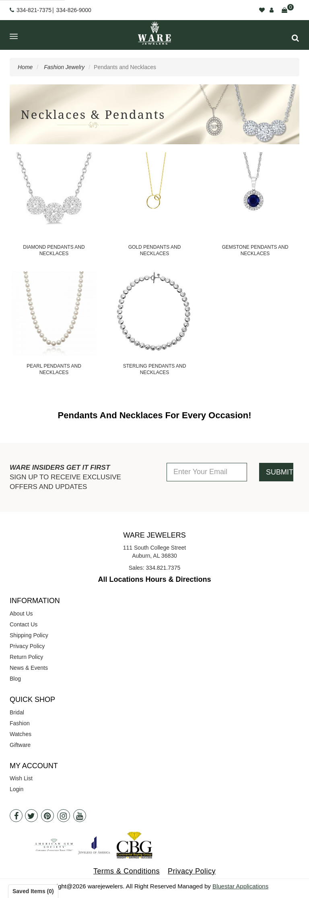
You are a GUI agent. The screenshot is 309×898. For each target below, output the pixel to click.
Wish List (21, 778)
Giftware (20, 745)
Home (25, 67)
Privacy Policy (27, 646)
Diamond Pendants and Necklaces (53, 250)
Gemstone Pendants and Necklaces (255, 250)
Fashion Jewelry (64, 67)
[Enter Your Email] (207, 472)
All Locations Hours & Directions (154, 579)
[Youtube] (79, 815)
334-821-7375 (34, 10)
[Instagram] (63, 815)
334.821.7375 (163, 568)
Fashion (20, 723)
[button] (295, 38)
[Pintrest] (47, 815)
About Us (21, 613)
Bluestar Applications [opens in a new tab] (240, 886)
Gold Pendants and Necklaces (154, 250)
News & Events (29, 668)
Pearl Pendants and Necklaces (54, 369)
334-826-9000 (73, 10)
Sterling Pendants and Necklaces (154, 369)
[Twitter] (31, 815)
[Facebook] (16, 815)
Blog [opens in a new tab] (15, 678)
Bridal (17, 712)
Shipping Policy (29, 635)
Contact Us (23, 624)
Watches (20, 734)
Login (16, 789)
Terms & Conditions (126, 871)
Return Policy (26, 657)
